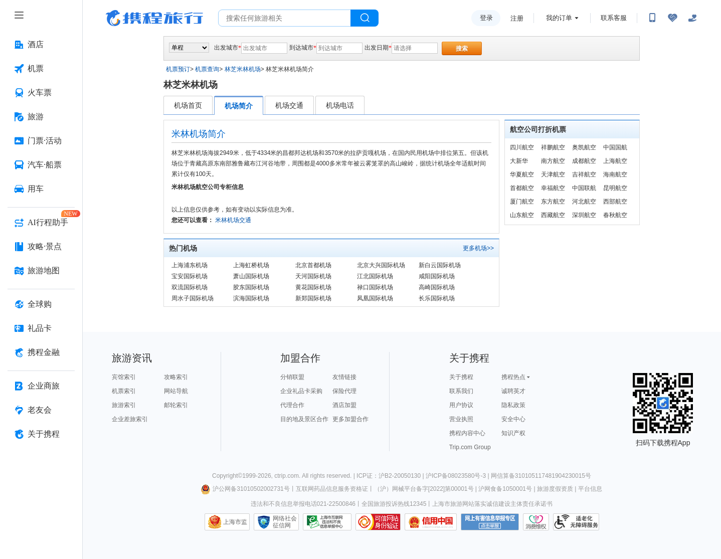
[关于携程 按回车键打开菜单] (41, 434)
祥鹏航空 (553, 147)
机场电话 (340, 105)
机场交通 (289, 105)
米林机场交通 (233, 220)
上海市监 (235, 521)
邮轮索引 (176, 405)
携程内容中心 (467, 433)
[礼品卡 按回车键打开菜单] (41, 328)
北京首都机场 (313, 265)
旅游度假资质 (555, 488)
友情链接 (344, 377)
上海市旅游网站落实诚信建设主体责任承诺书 (492, 503)
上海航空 (615, 160)
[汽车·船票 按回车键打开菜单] (41, 164)
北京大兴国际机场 (381, 265)
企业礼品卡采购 (301, 391)
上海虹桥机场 (251, 265)
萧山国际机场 (251, 276)
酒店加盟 (344, 405)
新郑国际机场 (313, 298)
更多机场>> (478, 248)
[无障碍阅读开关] (672, 18)
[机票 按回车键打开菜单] (41, 68)
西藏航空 (553, 215)
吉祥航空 (584, 174)
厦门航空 (522, 201)
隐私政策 (513, 405)
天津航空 (553, 174)
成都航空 (584, 160)
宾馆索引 (124, 377)
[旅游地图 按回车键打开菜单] (41, 270)
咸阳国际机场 (437, 276)
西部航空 (615, 201)
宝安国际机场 (189, 276)
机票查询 (207, 69)
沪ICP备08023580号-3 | (458, 475)
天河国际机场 (313, 276)
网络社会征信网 (285, 522)
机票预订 (178, 69)
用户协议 (461, 405)
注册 (516, 18)
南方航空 (553, 160)
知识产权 (513, 433)
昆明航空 (615, 188)
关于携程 (461, 377)
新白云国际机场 (440, 265)
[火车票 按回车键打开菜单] (41, 92)
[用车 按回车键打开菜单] (41, 189)
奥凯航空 (584, 147)
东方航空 (553, 201)
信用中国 (431, 521)
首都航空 (522, 188)
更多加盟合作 (350, 419)
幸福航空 (553, 188)
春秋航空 (615, 215)
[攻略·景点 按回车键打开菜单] (41, 246)
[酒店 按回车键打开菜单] (41, 44)
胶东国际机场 (251, 287)
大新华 (519, 160)
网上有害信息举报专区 (490, 521)
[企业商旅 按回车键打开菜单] (41, 386)
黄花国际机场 (313, 287)
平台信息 (590, 488)
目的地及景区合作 (304, 419)
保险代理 (344, 391)
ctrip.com (286, 475)
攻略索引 (176, 377)
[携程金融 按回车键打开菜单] (41, 352)
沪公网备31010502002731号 (245, 488)
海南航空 (615, 174)
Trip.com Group (470, 447)
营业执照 (461, 419)
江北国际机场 (375, 276)
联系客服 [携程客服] (614, 18)
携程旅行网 (154, 18)
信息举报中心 (327, 521)
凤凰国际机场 (375, 298)
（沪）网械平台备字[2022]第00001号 (424, 488)
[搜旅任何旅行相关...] (284, 18)
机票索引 (124, 391)
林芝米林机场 (243, 69)
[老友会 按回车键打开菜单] (41, 410)
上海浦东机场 (189, 265)
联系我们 (461, 391)
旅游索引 (124, 405)
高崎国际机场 (437, 287)
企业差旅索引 (130, 419)
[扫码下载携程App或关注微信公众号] (652, 18)
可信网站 (378, 521)
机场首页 (188, 105)
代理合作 (292, 405)
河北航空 (584, 201)
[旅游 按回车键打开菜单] (41, 116)
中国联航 (584, 188)
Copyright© (227, 475)
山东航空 (522, 215)
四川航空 (522, 147)
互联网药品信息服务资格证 (332, 488)
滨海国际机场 (251, 298)
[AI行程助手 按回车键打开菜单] (41, 222)
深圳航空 (584, 215)
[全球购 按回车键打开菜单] (41, 304)
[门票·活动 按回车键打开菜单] (41, 140)
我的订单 (559, 18)
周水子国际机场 (192, 298)
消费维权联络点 (536, 521)
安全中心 (513, 419)
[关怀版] (692, 18)
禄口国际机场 (375, 287)
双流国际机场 (189, 287)
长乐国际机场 (437, 298)
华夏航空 (522, 174)
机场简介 (239, 106)
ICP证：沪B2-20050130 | (391, 475)
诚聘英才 (513, 391)
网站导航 (176, 391)
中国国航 (615, 147)
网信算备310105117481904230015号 (541, 475)
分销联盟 (292, 377)
